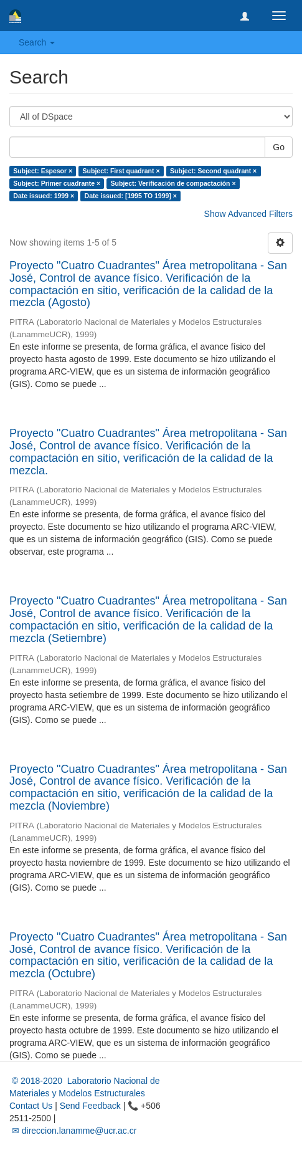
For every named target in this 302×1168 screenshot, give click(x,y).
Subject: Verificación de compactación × (173, 183)
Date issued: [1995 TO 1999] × (131, 195)
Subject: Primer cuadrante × (56, 183)
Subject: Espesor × (42, 171)
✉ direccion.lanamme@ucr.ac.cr (72, 1131)
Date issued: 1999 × (43, 195)
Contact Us (30, 1106)
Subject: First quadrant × (121, 171)
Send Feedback (90, 1106)
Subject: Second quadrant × (213, 171)
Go (279, 147)
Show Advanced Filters (248, 214)
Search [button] (37, 42)
